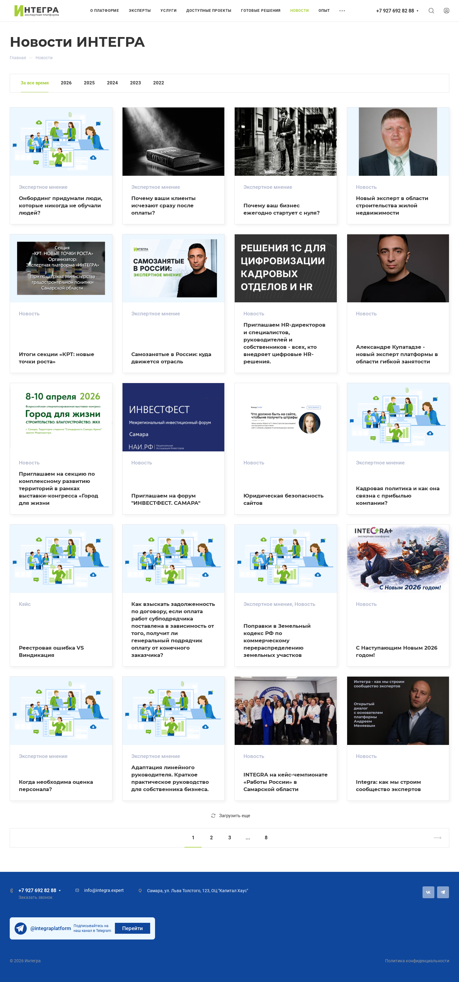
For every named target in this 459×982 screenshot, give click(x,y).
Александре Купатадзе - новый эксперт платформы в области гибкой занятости (397, 354)
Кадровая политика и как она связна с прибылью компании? (398, 495)
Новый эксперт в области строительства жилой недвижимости (392, 205)
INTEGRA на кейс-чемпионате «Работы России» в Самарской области (285, 781)
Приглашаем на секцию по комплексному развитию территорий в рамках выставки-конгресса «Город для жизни (58, 488)
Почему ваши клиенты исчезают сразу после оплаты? (163, 205)
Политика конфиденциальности (417, 960)
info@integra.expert (104, 890)
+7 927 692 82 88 (395, 11)
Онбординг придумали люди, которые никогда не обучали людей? (60, 205)
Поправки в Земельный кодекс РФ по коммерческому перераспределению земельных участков (277, 640)
